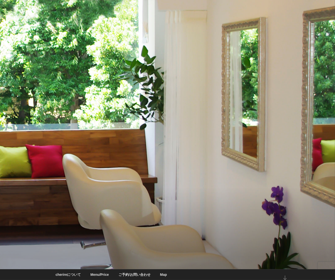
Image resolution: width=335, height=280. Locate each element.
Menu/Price (99, 275)
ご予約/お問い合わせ (134, 275)
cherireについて (68, 275)
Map (163, 275)
